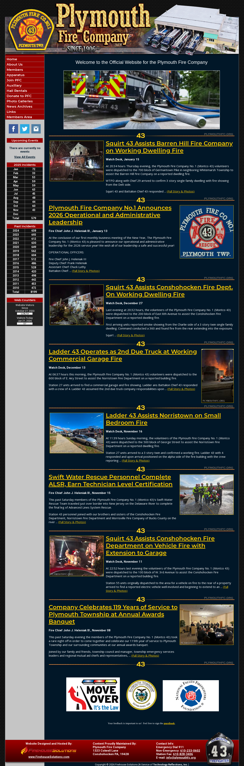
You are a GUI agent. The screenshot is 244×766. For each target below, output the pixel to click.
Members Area (19, 117)
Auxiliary (14, 85)
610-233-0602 (190, 750)
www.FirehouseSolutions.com (48, 757)
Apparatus (15, 75)
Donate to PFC (19, 96)
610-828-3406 (183, 754)
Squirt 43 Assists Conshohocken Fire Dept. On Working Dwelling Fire (169, 291)
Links (11, 112)
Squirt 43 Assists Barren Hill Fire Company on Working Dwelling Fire (169, 147)
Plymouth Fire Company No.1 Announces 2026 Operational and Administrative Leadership (110, 215)
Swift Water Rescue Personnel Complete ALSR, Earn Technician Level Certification (111, 480)
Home (11, 59)
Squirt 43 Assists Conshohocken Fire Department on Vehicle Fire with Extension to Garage (160, 545)
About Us (14, 64)
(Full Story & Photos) (180, 191)
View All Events (24, 157)
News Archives (19, 106)
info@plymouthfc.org (181, 757)
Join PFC (14, 80)
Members (14, 70)
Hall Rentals (16, 91)
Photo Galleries (19, 101)
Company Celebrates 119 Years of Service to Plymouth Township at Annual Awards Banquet (113, 614)
